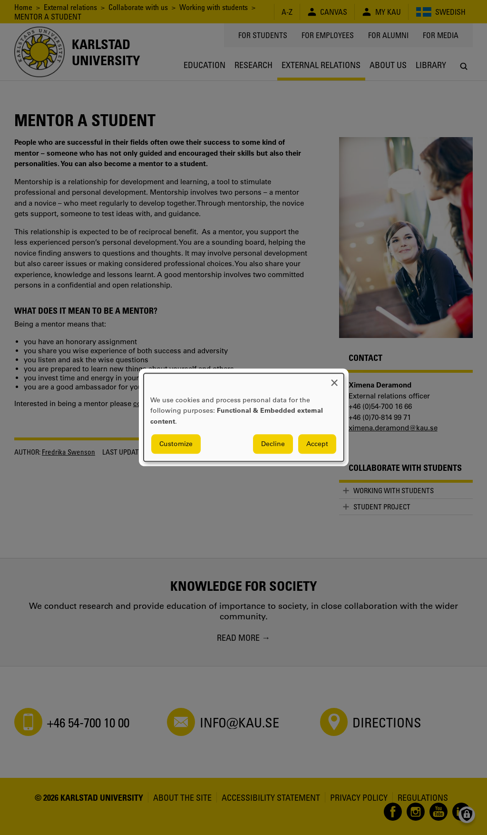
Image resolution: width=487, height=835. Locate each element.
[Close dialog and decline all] (334, 379)
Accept (317, 444)
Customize (176, 444)
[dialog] (244, 417)
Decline (273, 444)
